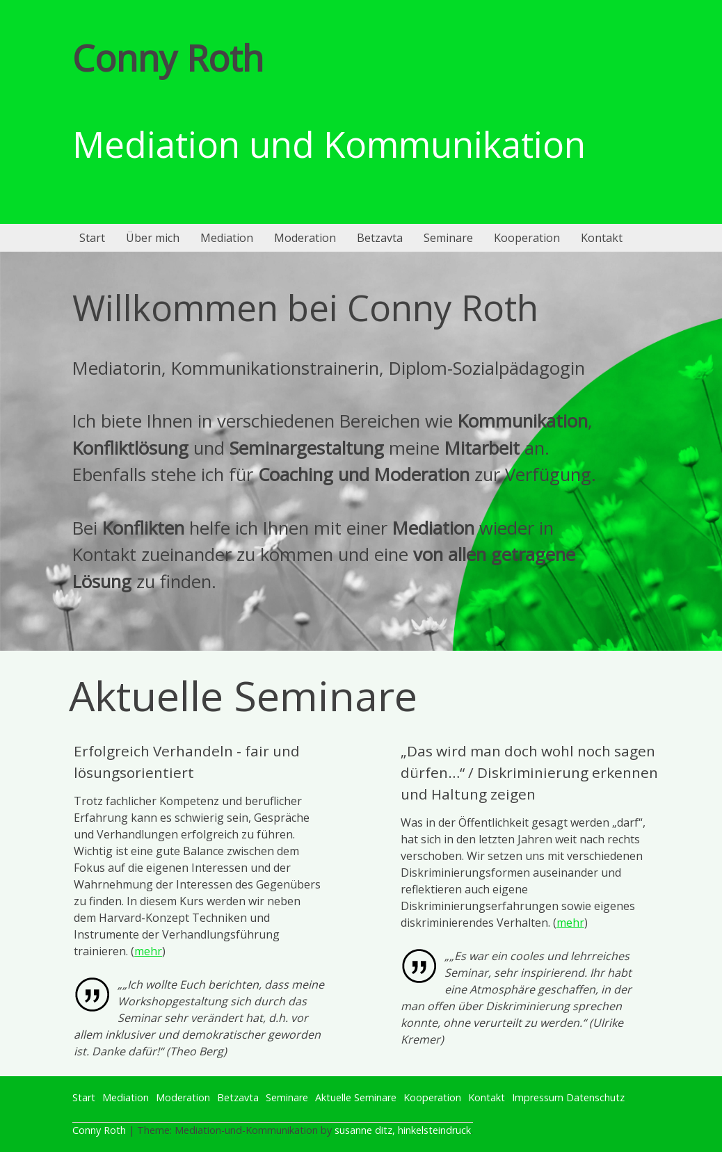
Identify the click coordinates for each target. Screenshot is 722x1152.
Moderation (305, 237)
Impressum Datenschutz (568, 1097)
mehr (148, 951)
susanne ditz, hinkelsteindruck (403, 1130)
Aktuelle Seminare (355, 1097)
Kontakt (602, 237)
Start (92, 237)
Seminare (448, 237)
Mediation (226, 237)
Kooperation (527, 237)
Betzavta (380, 237)
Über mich (152, 237)
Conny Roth (168, 57)
